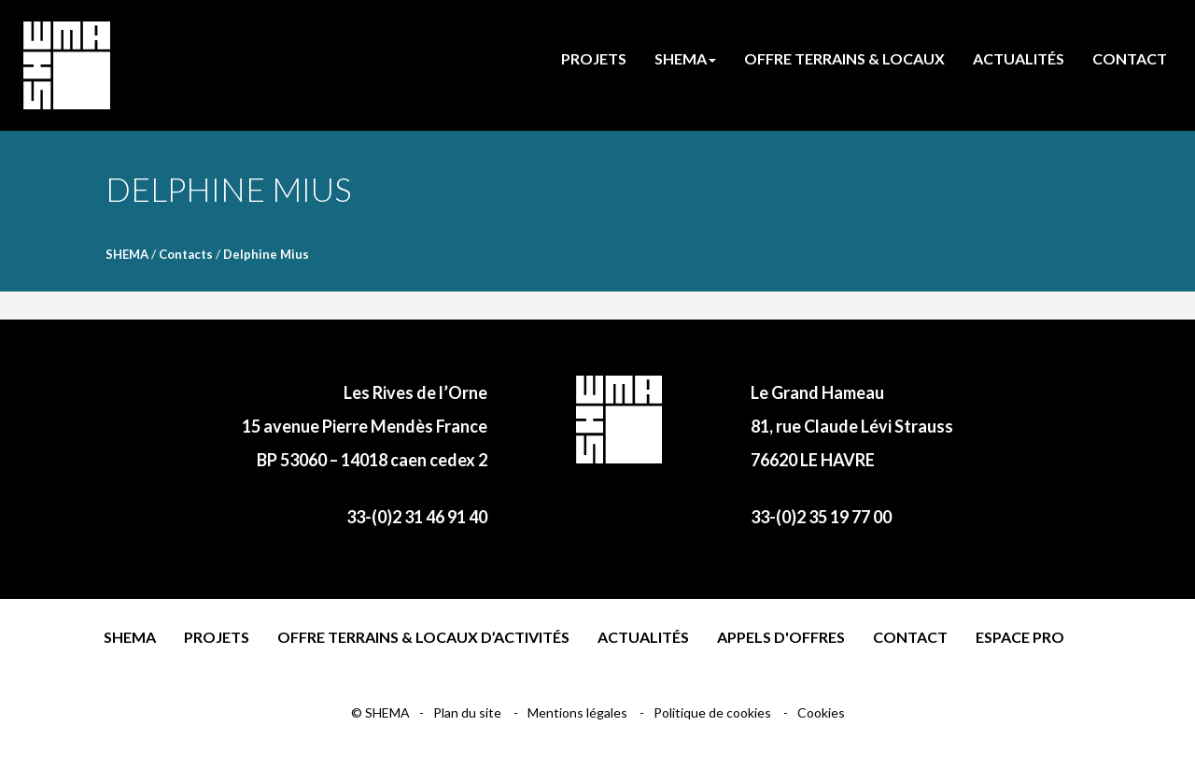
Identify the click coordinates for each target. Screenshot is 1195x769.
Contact (910, 637)
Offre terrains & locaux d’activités (423, 637)
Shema (130, 637)
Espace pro (1020, 637)
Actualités (643, 637)
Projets (216, 637)
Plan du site (468, 712)
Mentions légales (578, 712)
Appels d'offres (781, 637)
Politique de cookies (714, 712)
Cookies (821, 712)
